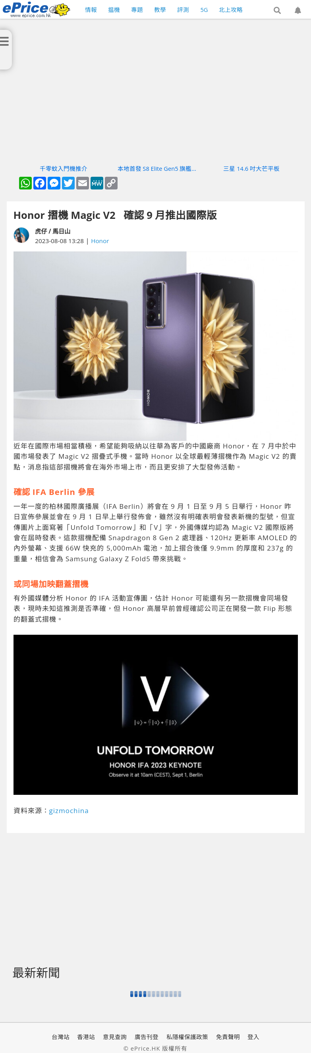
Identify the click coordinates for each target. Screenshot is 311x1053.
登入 (253, 1037)
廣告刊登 (146, 1037)
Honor (100, 241)
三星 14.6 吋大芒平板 (251, 168)
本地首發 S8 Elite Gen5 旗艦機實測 (158, 168)
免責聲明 (228, 1037)
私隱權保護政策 (187, 1037)
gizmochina (69, 810)
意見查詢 (115, 1037)
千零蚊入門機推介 (63, 168)
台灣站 (61, 1037)
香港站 (86, 1037)
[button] (277, 11)
